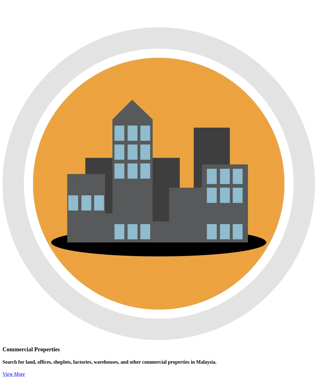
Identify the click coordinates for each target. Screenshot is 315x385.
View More (13, 374)
